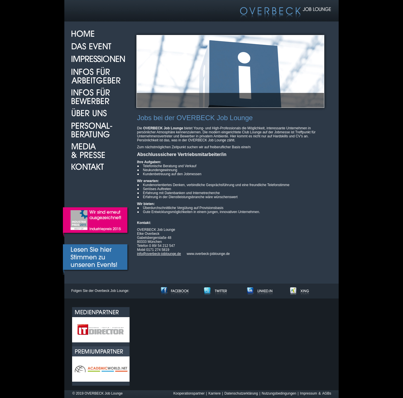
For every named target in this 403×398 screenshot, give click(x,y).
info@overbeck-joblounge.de (159, 254)
